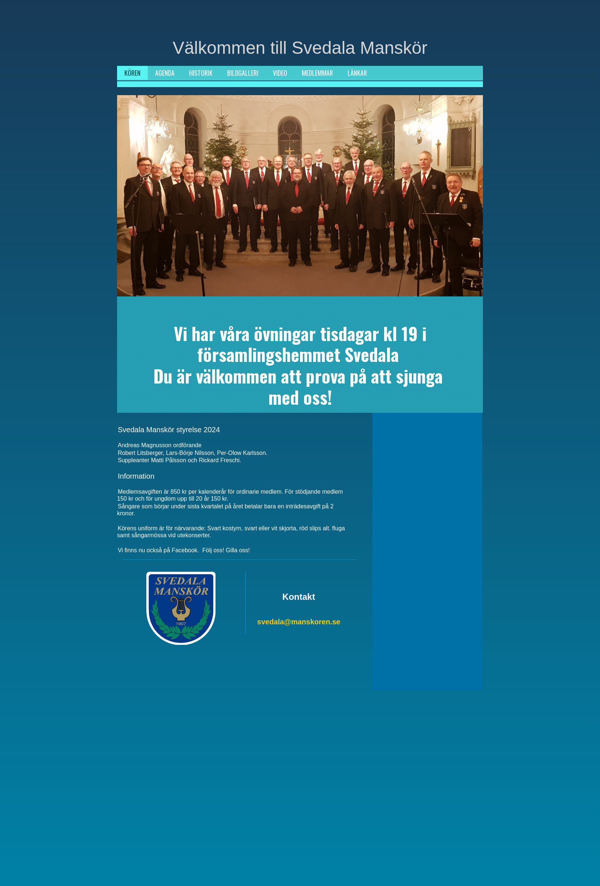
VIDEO (280, 73)
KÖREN (132, 73)
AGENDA (165, 73)
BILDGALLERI (242, 73)
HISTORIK (201, 73)
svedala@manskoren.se (298, 622)
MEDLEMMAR (317, 73)
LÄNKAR (357, 73)
